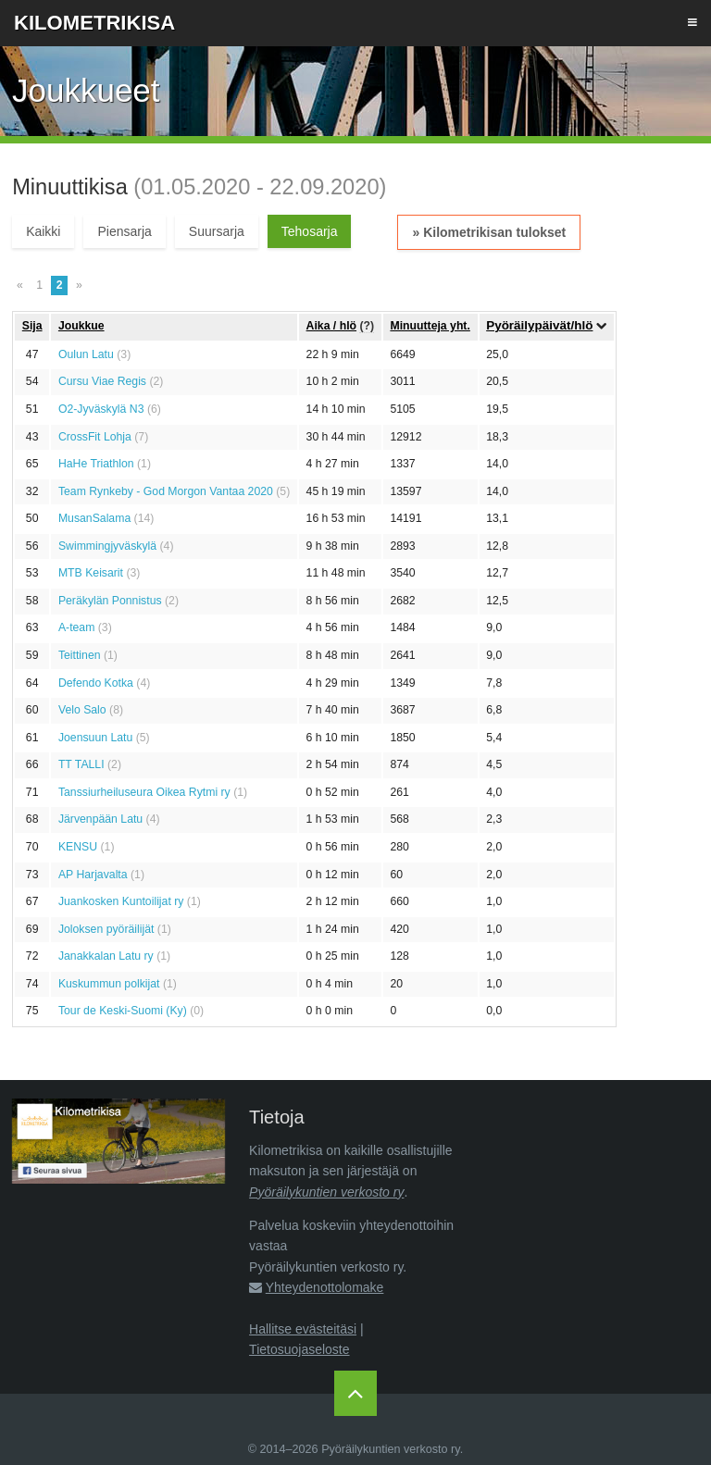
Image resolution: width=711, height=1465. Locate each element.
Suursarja (216, 231)
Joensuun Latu (95, 737)
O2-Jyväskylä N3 (101, 409)
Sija (32, 325)
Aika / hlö (331, 325)
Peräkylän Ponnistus (110, 600)
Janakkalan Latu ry (106, 956)
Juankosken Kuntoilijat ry (121, 901)
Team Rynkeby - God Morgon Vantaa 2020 (165, 491)
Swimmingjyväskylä (107, 546)
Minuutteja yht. (429, 325)
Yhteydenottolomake (325, 1287)
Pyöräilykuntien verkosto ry (326, 1192)
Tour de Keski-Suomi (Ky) (122, 1010)
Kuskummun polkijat (109, 983)
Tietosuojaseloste (299, 1349)
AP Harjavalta (93, 874)
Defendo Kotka (95, 683)
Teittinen (79, 655)
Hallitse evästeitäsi (302, 1329)
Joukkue (81, 325)
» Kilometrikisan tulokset (489, 232)
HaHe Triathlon (96, 463)
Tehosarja (309, 231)
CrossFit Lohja (94, 436)
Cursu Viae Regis (102, 381)
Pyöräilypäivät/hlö (539, 325)
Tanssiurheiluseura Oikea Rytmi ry (144, 792)
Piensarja (124, 231)
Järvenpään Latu (100, 819)
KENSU (77, 846)
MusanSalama (94, 518)
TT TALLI (81, 764)
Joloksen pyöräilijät (106, 929)
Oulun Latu (86, 354)
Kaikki (43, 231)
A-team (76, 627)
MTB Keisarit (90, 572)
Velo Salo (82, 709)
